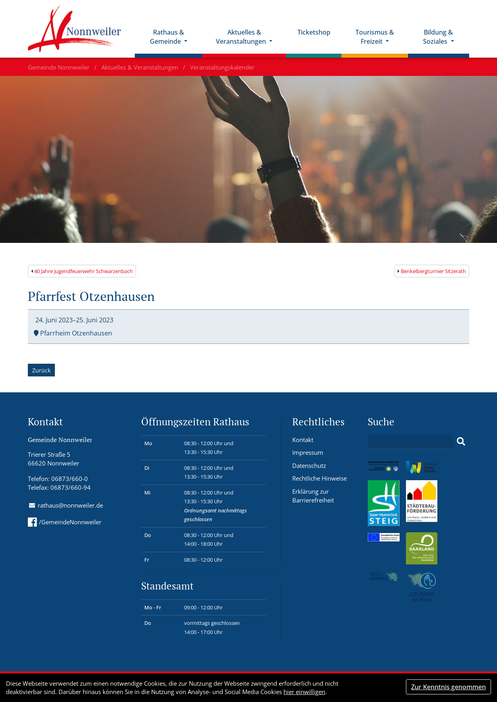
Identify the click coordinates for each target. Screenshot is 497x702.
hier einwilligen (304, 692)
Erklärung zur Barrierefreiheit (313, 495)
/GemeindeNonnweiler (64, 522)
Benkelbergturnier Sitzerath (432, 271)
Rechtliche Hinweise (319, 478)
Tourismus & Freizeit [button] (374, 37)
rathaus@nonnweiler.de (70, 505)
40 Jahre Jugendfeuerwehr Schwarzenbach (82, 271)
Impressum (307, 452)
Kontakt (302, 440)
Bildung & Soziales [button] (438, 37)
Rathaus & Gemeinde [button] (167, 37)
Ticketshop (313, 32)
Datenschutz (309, 465)
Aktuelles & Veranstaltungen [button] (242, 37)
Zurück (41, 370)
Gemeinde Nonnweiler (59, 67)
